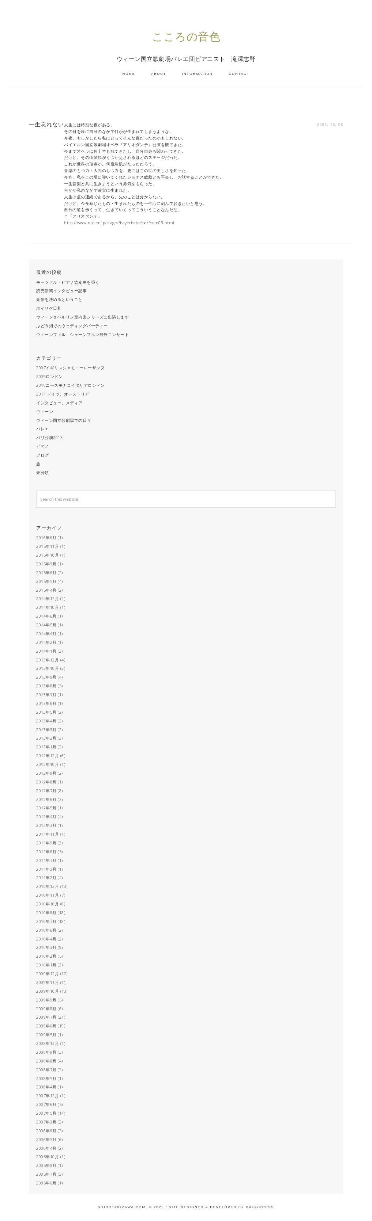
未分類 (42, 472)
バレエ (42, 428)
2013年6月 (46, 703)
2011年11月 (47, 834)
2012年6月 (46, 799)
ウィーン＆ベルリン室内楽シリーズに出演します (82, 317)
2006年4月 (46, 1148)
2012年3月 (46, 825)
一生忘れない (46, 124)
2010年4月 (46, 939)
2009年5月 (46, 1034)
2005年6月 (46, 1183)
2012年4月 (46, 816)
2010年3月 (46, 947)
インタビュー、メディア (59, 402)
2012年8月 (46, 782)
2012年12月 (47, 755)
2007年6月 (46, 1104)
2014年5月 (46, 624)
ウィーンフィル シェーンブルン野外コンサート (82, 334)
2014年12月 (47, 598)
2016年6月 (46, 537)
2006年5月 (46, 1139)
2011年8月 (46, 851)
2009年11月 (47, 982)
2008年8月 (46, 1061)
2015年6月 (46, 572)
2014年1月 (46, 651)
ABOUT (158, 74)
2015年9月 (46, 563)
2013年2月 (46, 738)
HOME (129, 74)
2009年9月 (46, 1000)
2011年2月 (46, 877)
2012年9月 (46, 773)
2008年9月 (46, 1052)
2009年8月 (46, 1008)
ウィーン (44, 411)
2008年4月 (46, 1087)
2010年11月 (47, 895)
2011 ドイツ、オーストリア (62, 394)
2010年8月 (46, 912)
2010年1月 (46, 965)
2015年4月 (46, 590)
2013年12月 (47, 660)
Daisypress (260, 1207)
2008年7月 (46, 1069)
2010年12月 (47, 886)
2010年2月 (46, 956)
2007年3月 (46, 1122)
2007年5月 (46, 1113)
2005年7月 (46, 1174)
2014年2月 (46, 642)
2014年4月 (46, 633)
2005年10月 (47, 1156)
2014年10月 (47, 607)
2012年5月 (46, 807)
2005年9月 (46, 1165)
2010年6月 (46, 930)
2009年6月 (46, 1026)
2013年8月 (46, 685)
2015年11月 (47, 546)
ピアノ (42, 446)
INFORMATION (197, 74)
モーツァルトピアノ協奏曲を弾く (67, 282)
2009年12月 (47, 973)
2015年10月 (47, 555)
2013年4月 (46, 721)
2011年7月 (46, 860)
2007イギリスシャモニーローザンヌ (70, 367)
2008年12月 (47, 1043)
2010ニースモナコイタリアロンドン (70, 385)
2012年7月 (46, 790)
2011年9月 (46, 843)
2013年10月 (47, 668)
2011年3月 (46, 869)
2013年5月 (46, 712)
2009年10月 (47, 991)
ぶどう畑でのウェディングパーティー (72, 325)
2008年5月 (46, 1078)
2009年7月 (46, 1017)
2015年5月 (46, 581)
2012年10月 (47, 764)
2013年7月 (46, 694)
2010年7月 (46, 921)
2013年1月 (46, 746)
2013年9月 (46, 677)
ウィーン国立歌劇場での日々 (63, 420)
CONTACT (239, 74)
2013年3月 (46, 729)
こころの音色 (186, 37)
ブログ (42, 455)
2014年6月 (46, 616)
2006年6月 (46, 1130)
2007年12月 (47, 1095)
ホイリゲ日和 (48, 308)
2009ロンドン (49, 376)
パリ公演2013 (49, 437)
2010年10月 (47, 904)
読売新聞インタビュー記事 (61, 290)
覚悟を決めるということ (59, 299)
